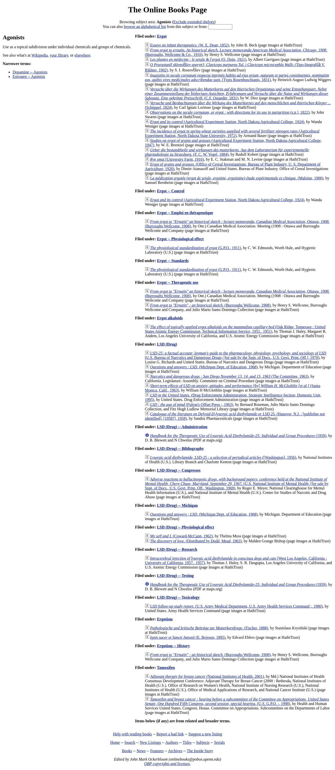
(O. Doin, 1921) (198, 59)
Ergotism (165, 619)
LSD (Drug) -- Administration (182, 427)
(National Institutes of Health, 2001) (207, 676)
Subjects (202, 742)
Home (115, 742)
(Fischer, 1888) (209, 628)
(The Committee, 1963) (229, 376)
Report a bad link (170, 734)
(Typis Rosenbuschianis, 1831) (237, 77)
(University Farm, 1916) (177, 159)
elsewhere (82, 55)
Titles (187, 742)
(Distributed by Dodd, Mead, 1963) (196, 541)
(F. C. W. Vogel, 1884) (227, 152)
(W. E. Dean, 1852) (189, 45)
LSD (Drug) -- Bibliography (180, 448)
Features (156, 751)
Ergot (162, 36)
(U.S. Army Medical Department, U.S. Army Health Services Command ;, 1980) (236, 606)
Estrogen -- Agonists (29, 76)
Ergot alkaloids (170, 318)
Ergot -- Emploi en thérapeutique (185, 213)
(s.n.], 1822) (230, 112)
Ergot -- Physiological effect (180, 239)
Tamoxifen (166, 667)
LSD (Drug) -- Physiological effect (185, 527)
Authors (171, 742)
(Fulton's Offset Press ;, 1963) (191, 404)
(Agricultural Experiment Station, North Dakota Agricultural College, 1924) (227, 122)
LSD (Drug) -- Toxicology (178, 597)
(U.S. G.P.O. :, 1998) (237, 701)
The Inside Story (200, 751)
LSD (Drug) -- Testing (175, 575)
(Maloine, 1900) (236, 178)
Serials (219, 742)
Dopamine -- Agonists (30, 72)
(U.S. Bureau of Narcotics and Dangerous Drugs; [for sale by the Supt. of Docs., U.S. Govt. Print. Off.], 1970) (235, 355)
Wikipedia (39, 55)
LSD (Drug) (167, 344)
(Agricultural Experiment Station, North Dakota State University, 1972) (232, 133)
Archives (175, 751)
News (141, 751)
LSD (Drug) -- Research (177, 549)
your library (59, 55)
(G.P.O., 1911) (195, 248)
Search (129, 742)
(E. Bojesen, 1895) (187, 637)
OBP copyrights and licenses (167, 764)
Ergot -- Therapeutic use (177, 282)
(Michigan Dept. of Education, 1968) (204, 367)
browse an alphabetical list (145, 26)
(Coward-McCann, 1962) (181, 536)
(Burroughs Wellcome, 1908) (210, 305)
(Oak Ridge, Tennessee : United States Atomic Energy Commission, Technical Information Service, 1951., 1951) (235, 329)
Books (127, 751)
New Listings (150, 742)
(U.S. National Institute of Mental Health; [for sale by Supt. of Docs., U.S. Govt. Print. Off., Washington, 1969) (236, 483)
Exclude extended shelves (194, 22)
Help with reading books (132, 734)
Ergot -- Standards (173, 261)
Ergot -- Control (170, 191)
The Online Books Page (167, 9)
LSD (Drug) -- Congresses (178, 470)
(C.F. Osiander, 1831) (236, 93)
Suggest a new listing (205, 734)
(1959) (238, 436)
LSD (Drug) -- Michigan (177, 505)
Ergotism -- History (173, 646)
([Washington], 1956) (223, 457)
